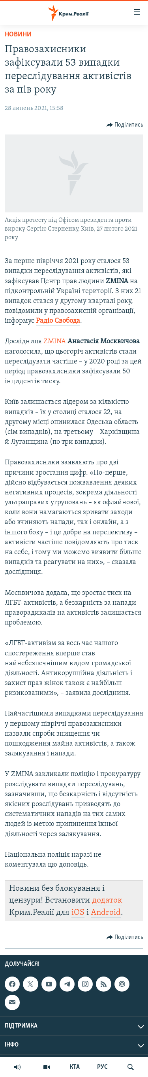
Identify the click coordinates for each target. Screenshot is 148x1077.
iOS (77, 913)
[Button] (125, 125)
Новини (18, 34)
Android (106, 913)
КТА (74, 1067)
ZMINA (54, 341)
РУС (102, 1067)
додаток (107, 900)
